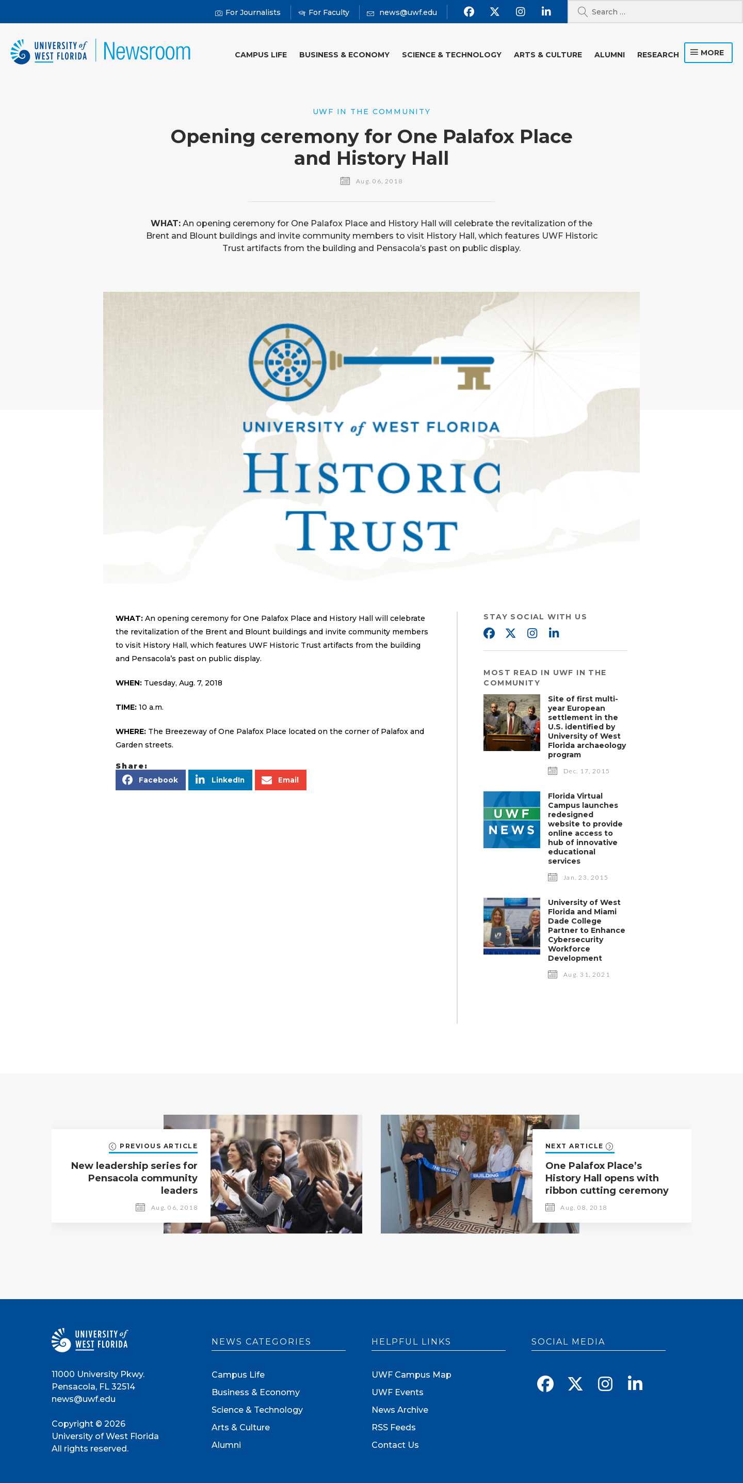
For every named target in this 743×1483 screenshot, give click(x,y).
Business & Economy (344, 54)
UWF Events (398, 1392)
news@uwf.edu (84, 1399)
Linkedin (553, 634)
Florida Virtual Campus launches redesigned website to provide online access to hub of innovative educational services (585, 828)
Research (658, 54)
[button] (151, 780)
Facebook (488, 634)
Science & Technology (452, 54)
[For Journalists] (248, 12)
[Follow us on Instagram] (520, 12)
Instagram (532, 634)
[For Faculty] (323, 12)
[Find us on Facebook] (468, 12)
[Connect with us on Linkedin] (546, 12)
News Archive (400, 1410)
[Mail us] (402, 12)
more (712, 52)
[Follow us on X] (494, 12)
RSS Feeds (394, 1427)
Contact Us (395, 1445)
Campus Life (261, 54)
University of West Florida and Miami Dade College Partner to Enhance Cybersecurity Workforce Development (586, 930)
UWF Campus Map (411, 1375)
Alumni (609, 54)
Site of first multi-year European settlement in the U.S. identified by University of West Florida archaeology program (587, 726)
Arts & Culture (548, 54)
